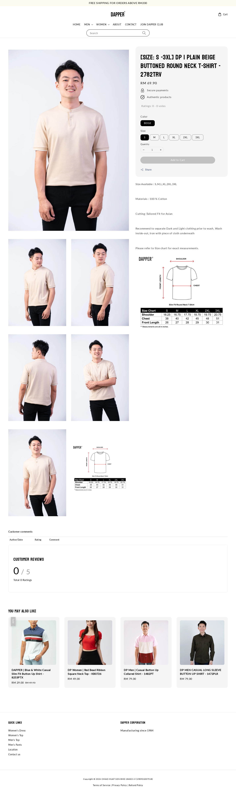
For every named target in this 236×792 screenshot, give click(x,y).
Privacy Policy (119, 785)
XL (173, 137)
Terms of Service (101, 785)
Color (144, 116)
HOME (76, 24)
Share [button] (146, 169)
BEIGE (147, 123)
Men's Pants (15, 744)
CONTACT (130, 24)
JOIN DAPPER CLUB (151, 24)
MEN (87, 24)
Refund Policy (136, 785)
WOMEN (101, 24)
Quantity (145, 144)
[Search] (144, 33)
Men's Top (14, 740)
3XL (197, 137)
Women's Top (15, 735)
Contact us (14, 754)
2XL (185, 137)
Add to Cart (178, 159)
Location (13, 749)
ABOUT (117, 24)
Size (143, 130)
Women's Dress (17, 730)
